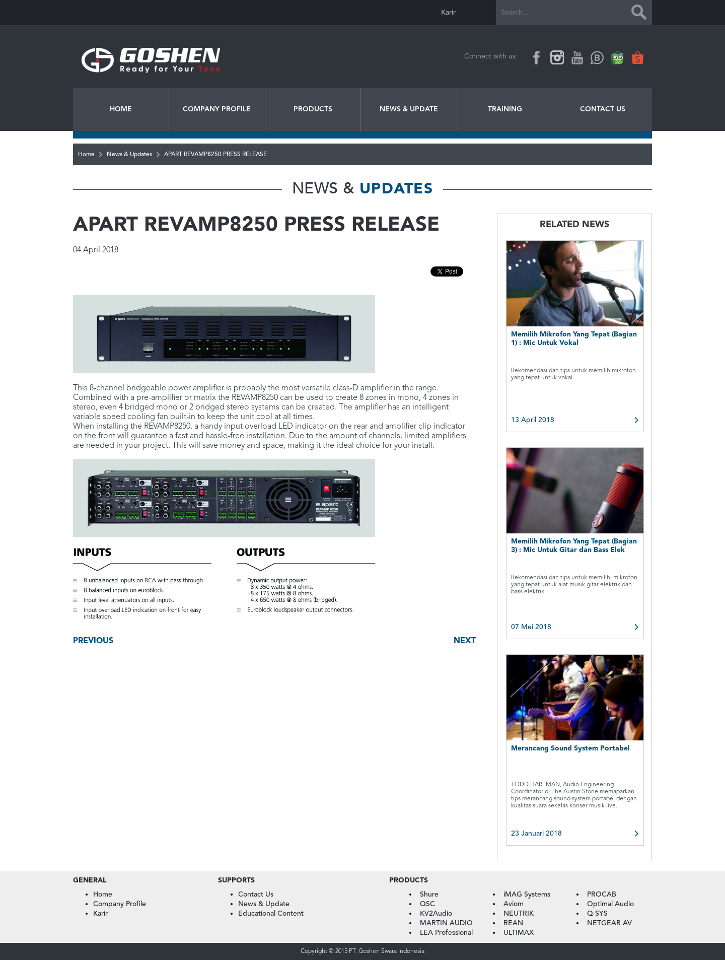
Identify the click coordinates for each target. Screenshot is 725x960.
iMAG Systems (526, 894)
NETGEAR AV (609, 923)
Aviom (513, 904)
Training (505, 109)
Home (121, 109)
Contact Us (602, 109)
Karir (448, 12)
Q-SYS (597, 913)
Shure (429, 894)
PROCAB (601, 894)
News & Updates (129, 155)
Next (465, 641)
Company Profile (217, 109)
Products (313, 109)
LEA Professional (446, 932)
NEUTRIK (518, 913)
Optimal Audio (610, 904)
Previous (93, 641)
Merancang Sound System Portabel (570, 748)
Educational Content (271, 913)
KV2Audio (436, 913)
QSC (427, 904)
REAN (513, 923)
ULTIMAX (518, 932)
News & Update (409, 109)
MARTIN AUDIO (446, 923)
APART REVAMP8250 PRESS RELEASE (215, 155)
